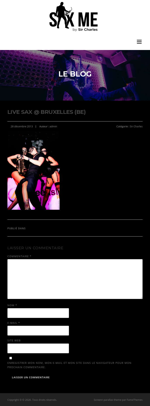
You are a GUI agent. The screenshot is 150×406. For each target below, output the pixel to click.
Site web (14, 340)
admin (53, 126)
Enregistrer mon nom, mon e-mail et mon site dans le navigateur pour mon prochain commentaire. (69, 365)
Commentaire (19, 256)
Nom (12, 305)
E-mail (13, 323)
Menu (139, 42)
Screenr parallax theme (107, 400)
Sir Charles (136, 126)
